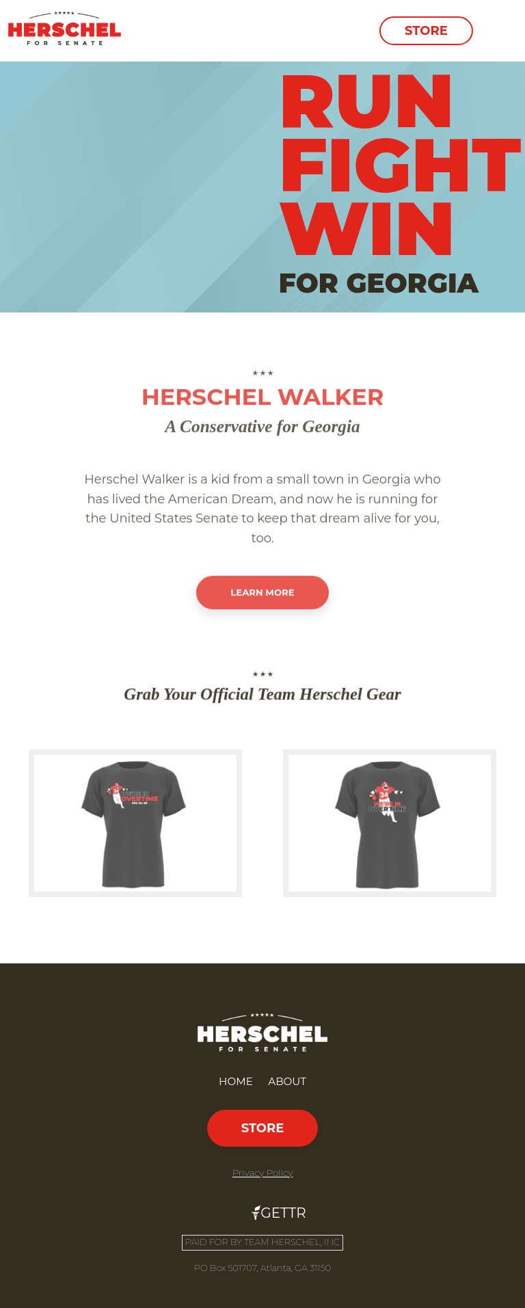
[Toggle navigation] (498, 31)
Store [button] (426, 30)
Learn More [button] (262, 633)
